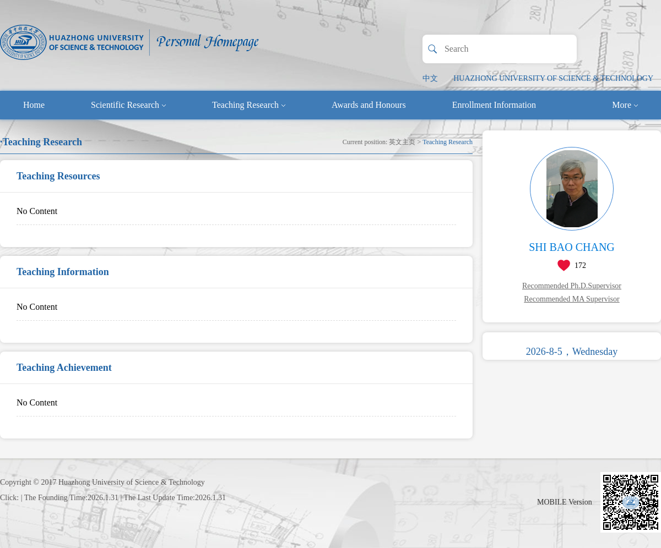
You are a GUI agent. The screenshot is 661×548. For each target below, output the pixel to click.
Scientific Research (128, 104)
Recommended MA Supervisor (571, 299)
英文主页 (402, 142)
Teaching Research (248, 104)
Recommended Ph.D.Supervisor (571, 286)
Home (34, 104)
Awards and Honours (369, 104)
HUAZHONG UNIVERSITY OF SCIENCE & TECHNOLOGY (553, 78)
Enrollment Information (494, 104)
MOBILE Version (564, 502)
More (625, 104)
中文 (430, 78)
